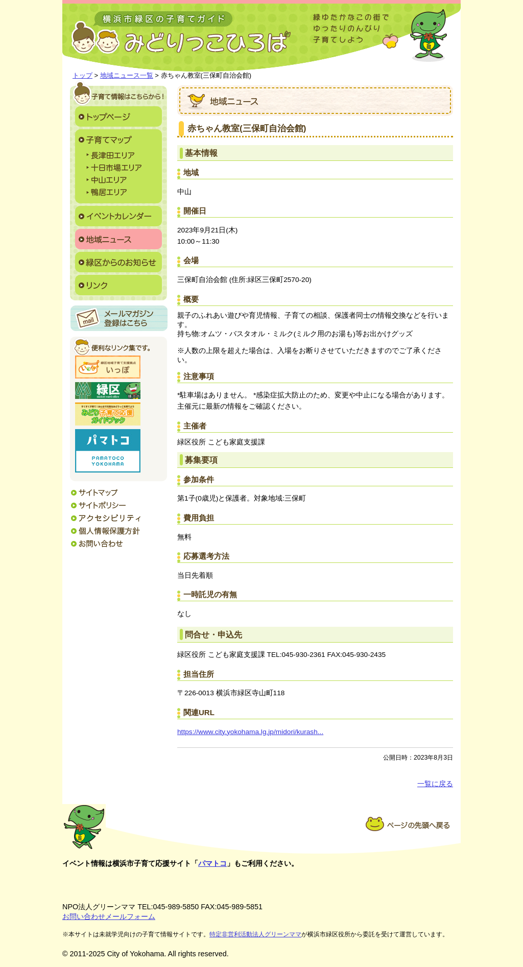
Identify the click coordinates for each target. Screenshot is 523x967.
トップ (82, 75)
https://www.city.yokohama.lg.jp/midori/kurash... (250, 732)
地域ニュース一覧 (126, 75)
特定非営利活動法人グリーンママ (255, 934)
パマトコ (212, 863)
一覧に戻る (435, 784)
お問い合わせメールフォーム (108, 916)
